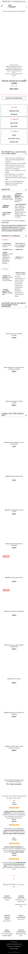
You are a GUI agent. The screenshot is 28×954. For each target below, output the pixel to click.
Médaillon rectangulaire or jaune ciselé (14, 510)
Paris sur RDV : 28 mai (14, 138)
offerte (7, 919)
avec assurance (7, 921)
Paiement (7, 896)
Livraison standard (7, 916)
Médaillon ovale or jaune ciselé (14, 476)
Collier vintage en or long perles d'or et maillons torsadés (14, 368)
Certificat (17, 196)
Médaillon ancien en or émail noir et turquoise (14, 713)
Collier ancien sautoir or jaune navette (14, 402)
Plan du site (14, 942)
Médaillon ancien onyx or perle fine (14, 611)
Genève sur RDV (14, 142)
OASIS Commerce (16, 952)
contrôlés (7, 932)
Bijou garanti (14, 114)
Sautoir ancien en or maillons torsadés (14, 334)
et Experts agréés (7, 935)
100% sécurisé (7, 898)
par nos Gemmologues (7, 933)
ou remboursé (21, 917)
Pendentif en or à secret (14, 679)
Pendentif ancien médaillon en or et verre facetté (14, 443)
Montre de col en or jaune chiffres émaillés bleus (14, 645)
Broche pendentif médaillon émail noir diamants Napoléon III (14, 781)
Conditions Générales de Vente (14, 944)
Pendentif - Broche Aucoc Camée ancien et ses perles (14, 747)
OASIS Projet (10, 952)
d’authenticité (21, 932)
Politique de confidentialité (14, 946)
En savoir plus (21, 245)
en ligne (7, 899)
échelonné (21, 898)
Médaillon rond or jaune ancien (14, 577)
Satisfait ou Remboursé (5, 206)
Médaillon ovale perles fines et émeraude (14, 544)
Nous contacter (20, 246)
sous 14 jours (21, 919)
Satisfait (21, 915)
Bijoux (7, 930)
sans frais (21, 901)
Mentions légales (14, 948)
